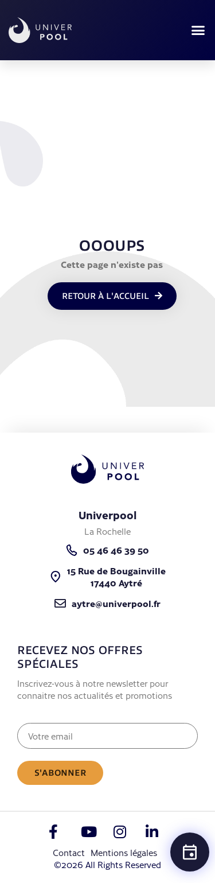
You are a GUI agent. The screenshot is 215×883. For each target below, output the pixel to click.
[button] (198, 30)
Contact (69, 852)
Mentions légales (124, 852)
